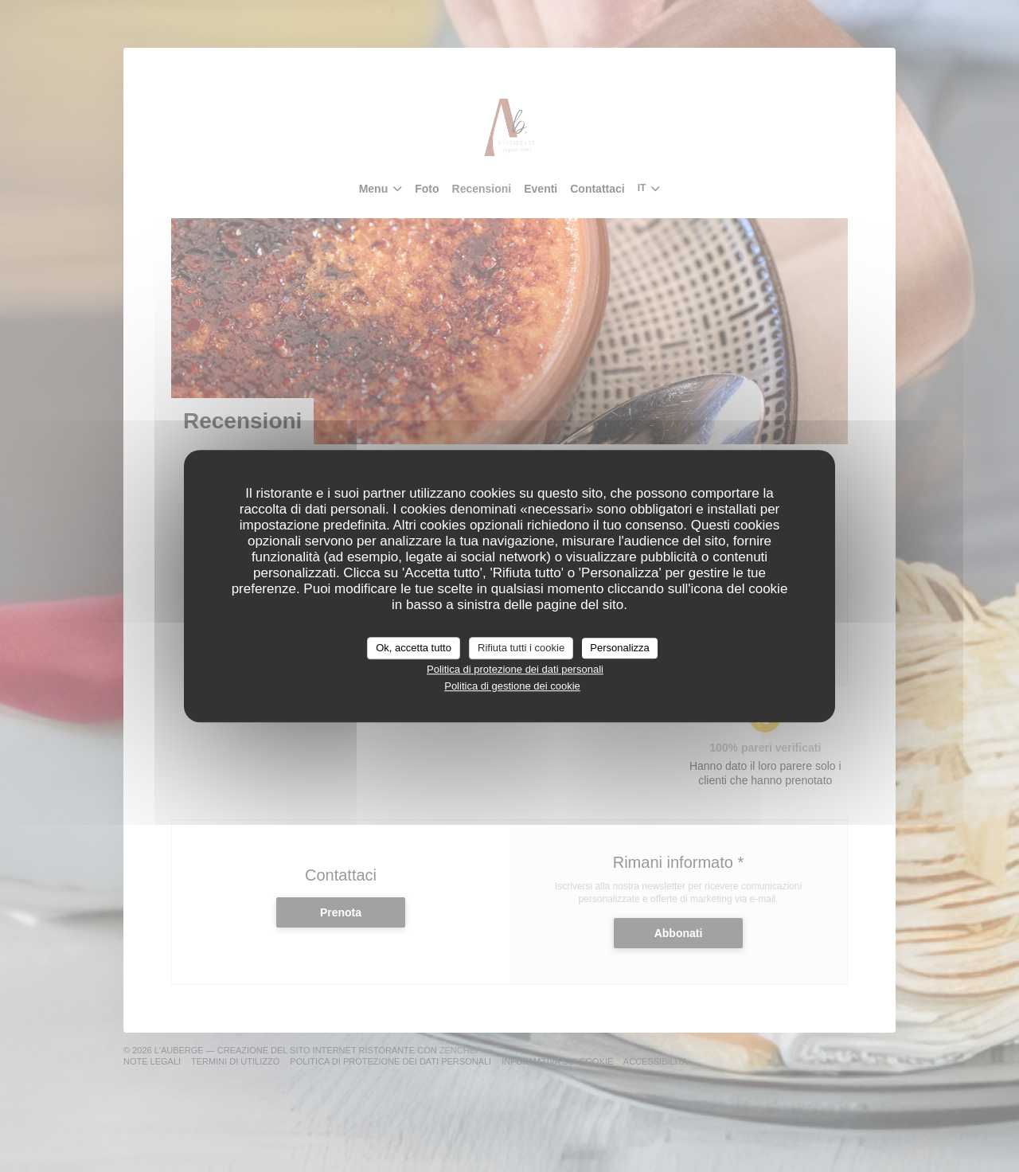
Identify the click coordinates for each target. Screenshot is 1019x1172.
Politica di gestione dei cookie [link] (512, 686)
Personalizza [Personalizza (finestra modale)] (619, 648)
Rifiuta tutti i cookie (521, 648)
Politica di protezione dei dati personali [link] (515, 669)
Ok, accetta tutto (413, 648)
